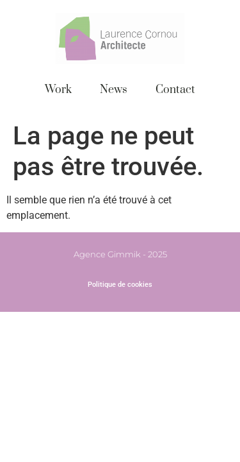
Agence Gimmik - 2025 (120, 254)
